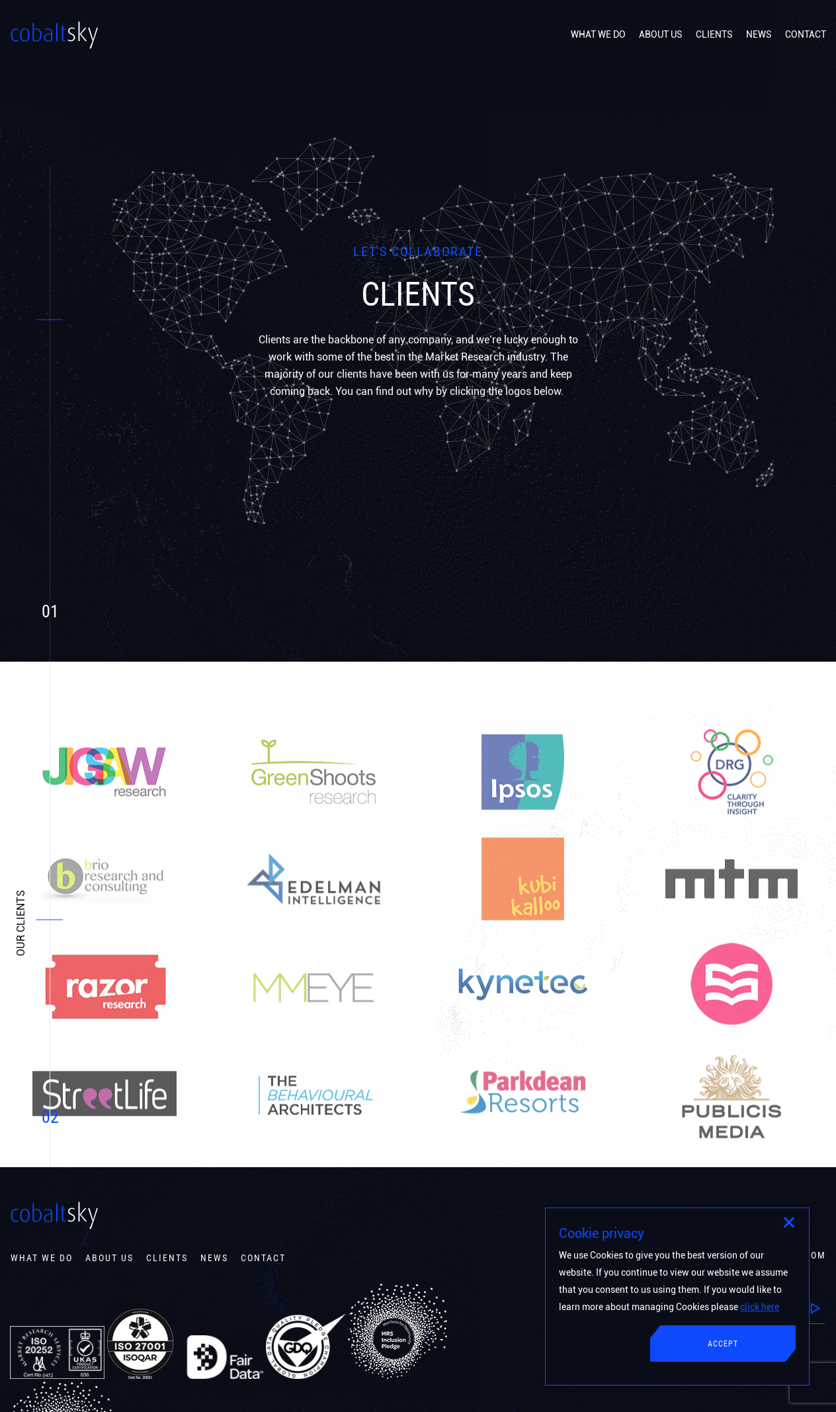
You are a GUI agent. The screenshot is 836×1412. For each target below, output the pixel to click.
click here (759, 1307)
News (214, 1258)
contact (263, 1258)
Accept (723, 1343)
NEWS (759, 34)
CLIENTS (714, 34)
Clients (167, 1258)
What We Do (42, 1258)
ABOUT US (661, 34)
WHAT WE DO (598, 34)
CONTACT (805, 34)
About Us (109, 1258)
